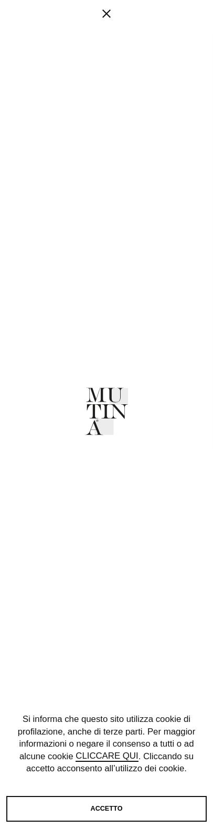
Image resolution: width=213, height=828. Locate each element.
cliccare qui (107, 756)
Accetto (107, 808)
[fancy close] (106, 47)
